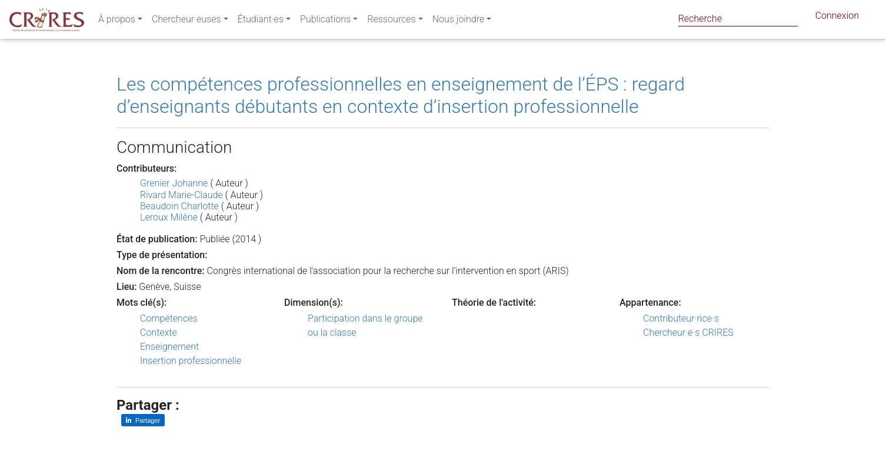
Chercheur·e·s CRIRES (688, 332)
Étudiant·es (261, 21)
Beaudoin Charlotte (179, 206)
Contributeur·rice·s (681, 318)
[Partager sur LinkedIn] (143, 420)
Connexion (837, 18)
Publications (325, 21)
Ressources (391, 21)
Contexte (158, 332)
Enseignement (169, 346)
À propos (116, 21)
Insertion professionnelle (190, 360)
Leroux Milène (169, 217)
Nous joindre (458, 21)
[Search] (738, 18)
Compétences (169, 318)
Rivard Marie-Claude (181, 195)
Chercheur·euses (186, 21)
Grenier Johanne (174, 183)
